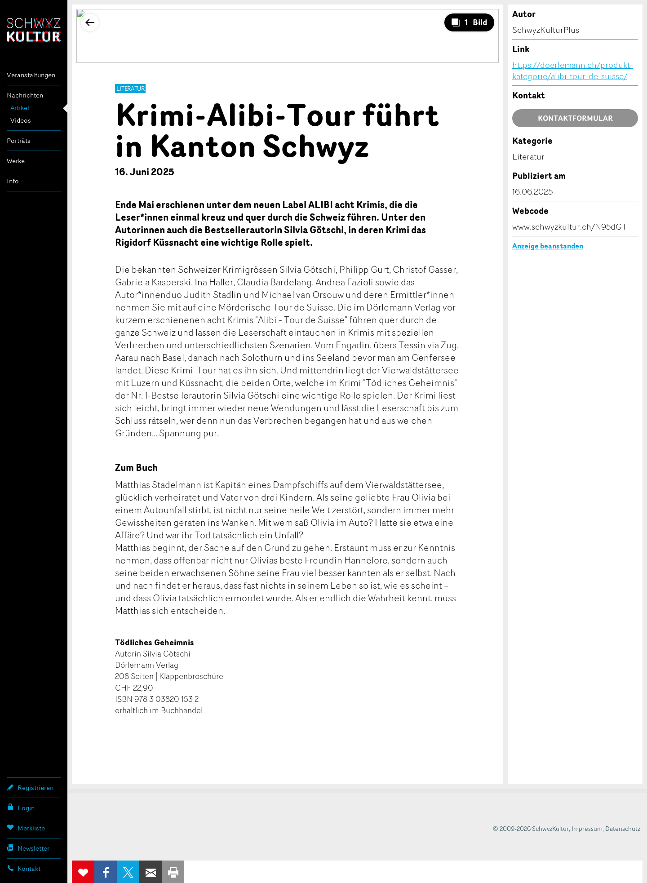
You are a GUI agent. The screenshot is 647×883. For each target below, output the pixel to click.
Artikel (19, 107)
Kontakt (23, 868)
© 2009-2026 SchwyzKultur (531, 828)
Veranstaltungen (31, 75)
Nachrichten (25, 95)
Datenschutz (622, 828)
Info (13, 181)
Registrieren (30, 787)
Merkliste (26, 828)
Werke (16, 160)
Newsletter (28, 848)
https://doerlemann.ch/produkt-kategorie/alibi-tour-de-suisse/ (572, 70)
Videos (20, 120)
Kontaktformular (575, 118)
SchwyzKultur (34, 29)
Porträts (19, 140)
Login (21, 807)
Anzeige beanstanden (547, 245)
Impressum (587, 828)
